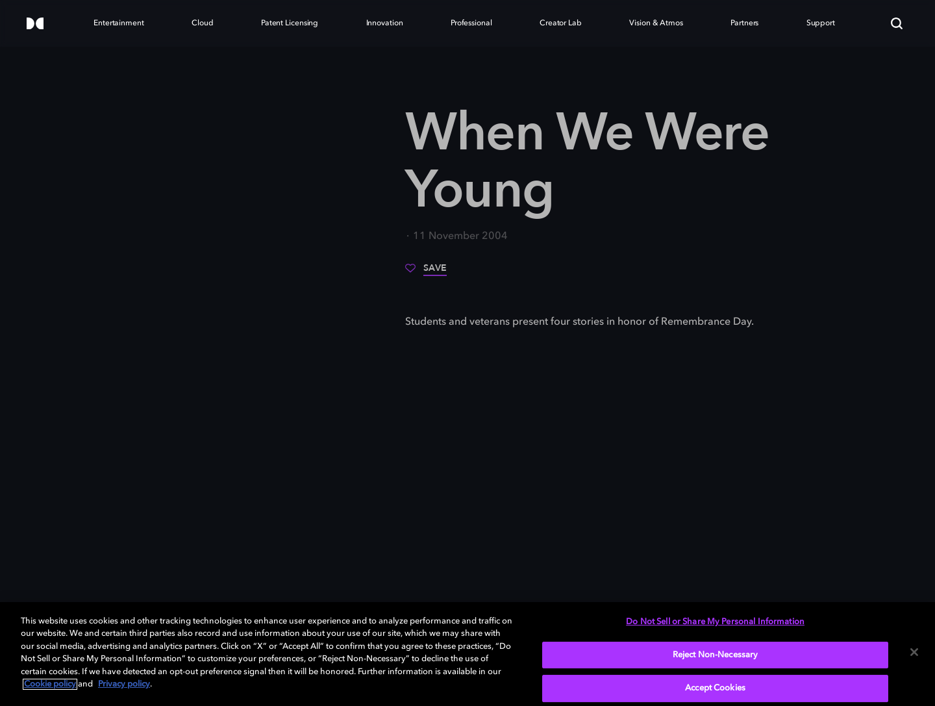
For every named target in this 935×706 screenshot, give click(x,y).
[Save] (426, 273)
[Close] (914, 652)
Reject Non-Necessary (715, 655)
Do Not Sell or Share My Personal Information (715, 622)
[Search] (896, 23)
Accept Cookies (715, 688)
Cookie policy (50, 684)
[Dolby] (35, 24)
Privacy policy (124, 684)
